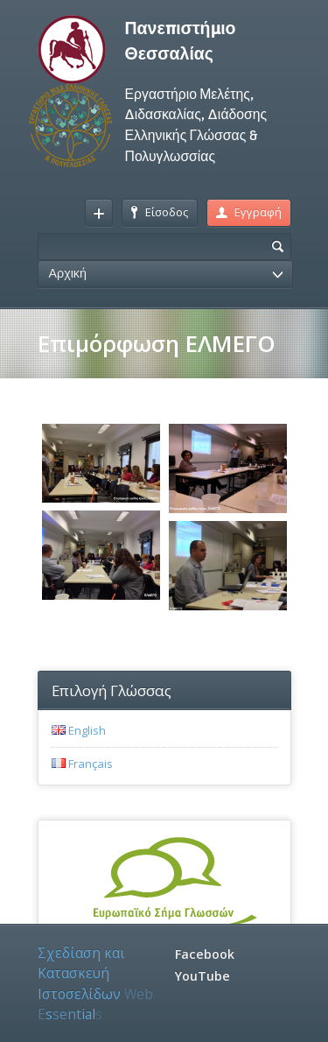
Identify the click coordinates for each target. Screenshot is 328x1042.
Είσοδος (159, 212)
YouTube (202, 976)
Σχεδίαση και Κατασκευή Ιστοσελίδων (95, 983)
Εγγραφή (249, 212)
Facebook (204, 954)
